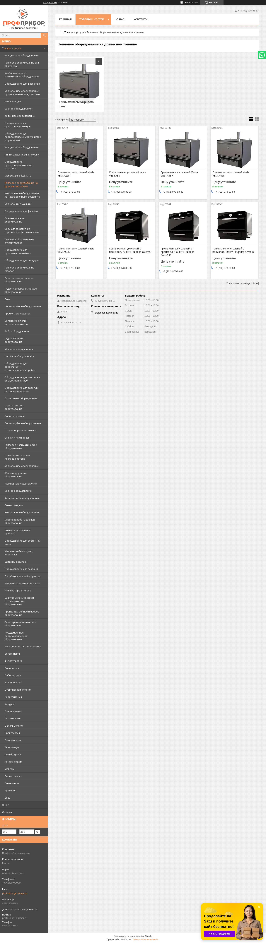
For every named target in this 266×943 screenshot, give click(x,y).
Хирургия (10, 704)
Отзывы (7, 812)
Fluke (8, 299)
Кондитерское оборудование (22, 498)
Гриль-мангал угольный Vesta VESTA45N (231, 174)
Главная (65, 19)
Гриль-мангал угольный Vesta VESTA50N (76, 250)
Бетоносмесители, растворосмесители (16, 322)
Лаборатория (13, 675)
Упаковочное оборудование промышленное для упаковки (22, 92)
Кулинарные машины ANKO (21, 483)
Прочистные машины (17, 313)
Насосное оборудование (19, 356)
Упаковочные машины (18, 204)
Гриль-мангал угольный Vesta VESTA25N (76, 174)
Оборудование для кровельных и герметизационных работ (20, 367)
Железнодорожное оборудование (16, 474)
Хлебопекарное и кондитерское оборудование (22, 74)
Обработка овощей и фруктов (22, 576)
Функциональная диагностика (23, 646)
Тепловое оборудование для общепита (22, 64)
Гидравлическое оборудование (14, 340)
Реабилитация (13, 697)
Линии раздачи (14, 505)
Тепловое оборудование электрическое (19, 241)
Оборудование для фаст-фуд (21, 211)
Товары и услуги (11, 48)
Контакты (141, 19)
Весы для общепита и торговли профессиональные (22, 230)
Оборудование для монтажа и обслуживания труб (22, 379)
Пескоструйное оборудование (23, 306)
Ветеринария (13, 653)
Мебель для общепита (18, 175)
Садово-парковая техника (20, 430)
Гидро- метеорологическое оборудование (21, 290)
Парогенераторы (15, 416)
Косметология (13, 718)
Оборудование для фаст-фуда (22, 83)
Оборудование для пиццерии (22, 260)
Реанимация (12, 747)
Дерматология (13, 776)
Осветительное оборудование (14, 407)
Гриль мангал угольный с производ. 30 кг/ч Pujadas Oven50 (233, 250)
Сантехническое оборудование (14, 220)
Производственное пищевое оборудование (22, 613)
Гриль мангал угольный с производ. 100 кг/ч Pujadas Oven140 (177, 252)
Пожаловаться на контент (146, 939)
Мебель (9, 769)
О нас (5, 805)
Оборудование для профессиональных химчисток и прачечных (23, 137)
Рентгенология (13, 761)
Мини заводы (13, 101)
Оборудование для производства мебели (18, 251)
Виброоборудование (17, 331)
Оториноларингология (18, 689)
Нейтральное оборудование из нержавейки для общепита (22, 195)
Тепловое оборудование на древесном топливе (21, 184)
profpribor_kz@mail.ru (14, 893)
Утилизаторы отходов (18, 590)
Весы (8, 797)
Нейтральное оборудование (22, 512)
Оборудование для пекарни (21, 569)
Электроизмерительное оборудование (19, 279)
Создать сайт (50, 2)
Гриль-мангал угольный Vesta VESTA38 (127, 174)
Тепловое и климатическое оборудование (21, 446)
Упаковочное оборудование (22, 466)
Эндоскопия (12, 668)
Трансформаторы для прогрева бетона (17, 457)
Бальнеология (13, 682)
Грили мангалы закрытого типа (76, 104)
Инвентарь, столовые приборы (17, 531)
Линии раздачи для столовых (22, 154)
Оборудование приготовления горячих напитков (19, 165)
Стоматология (13, 740)
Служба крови (13, 754)
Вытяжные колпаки (16, 561)
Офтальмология (14, 725)
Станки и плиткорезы (17, 437)
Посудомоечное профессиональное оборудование (16, 636)
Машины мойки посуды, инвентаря (19, 553)
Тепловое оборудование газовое (19, 269)
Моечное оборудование (19, 349)
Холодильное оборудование (22, 55)
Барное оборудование (18, 108)
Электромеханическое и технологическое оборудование (19, 601)
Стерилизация (13, 711)
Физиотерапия (13, 661)
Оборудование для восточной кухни (22, 542)
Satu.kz (148, 936)
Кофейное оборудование (20, 115)
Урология (10, 790)
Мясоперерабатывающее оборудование (20, 521)
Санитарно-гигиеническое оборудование (20, 623)
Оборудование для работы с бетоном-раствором (21, 389)
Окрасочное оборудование (21, 398)
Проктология (12, 733)
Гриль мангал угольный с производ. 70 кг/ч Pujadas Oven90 (130, 250)
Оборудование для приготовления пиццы (18, 124)
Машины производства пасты (22, 583)
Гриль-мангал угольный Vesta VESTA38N (179, 174)
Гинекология (12, 783)
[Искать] (44, 35)
